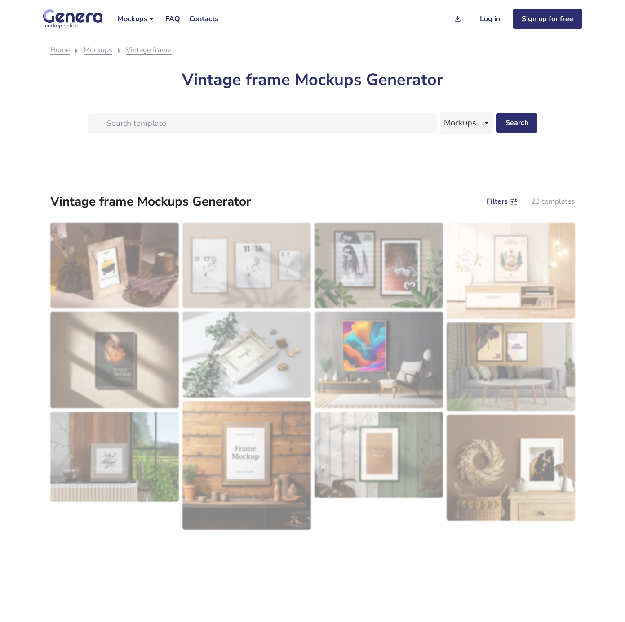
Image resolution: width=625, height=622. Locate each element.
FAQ (172, 19)
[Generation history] (457, 19)
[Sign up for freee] (547, 19)
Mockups (132, 19)
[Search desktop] (516, 123)
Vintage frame (149, 50)
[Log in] (490, 19)
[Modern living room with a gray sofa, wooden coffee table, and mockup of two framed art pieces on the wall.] (511, 366)
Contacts (203, 19)
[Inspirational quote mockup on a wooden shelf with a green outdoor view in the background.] (114, 457)
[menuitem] (136, 19)
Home (60, 50)
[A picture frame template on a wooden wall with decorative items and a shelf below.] (246, 465)
